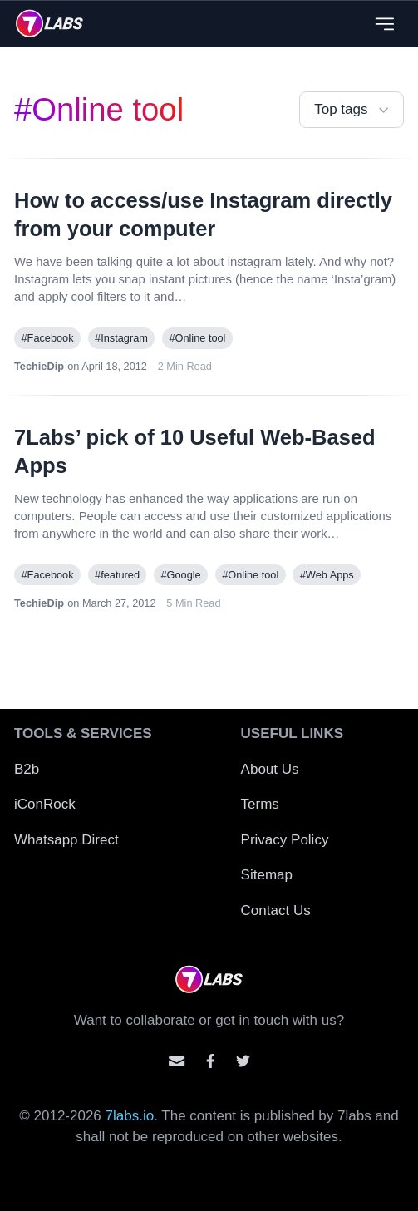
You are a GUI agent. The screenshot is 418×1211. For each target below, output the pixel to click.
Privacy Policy (285, 840)
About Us (270, 769)
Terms (260, 804)
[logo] (49, 23)
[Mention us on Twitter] (243, 1061)
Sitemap (267, 875)
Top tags (353, 110)
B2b (26, 769)
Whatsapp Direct (66, 840)
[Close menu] (384, 23)
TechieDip (39, 366)
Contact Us (276, 910)
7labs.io (130, 1116)
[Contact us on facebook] (210, 1061)
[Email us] (176, 1061)
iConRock (45, 804)
